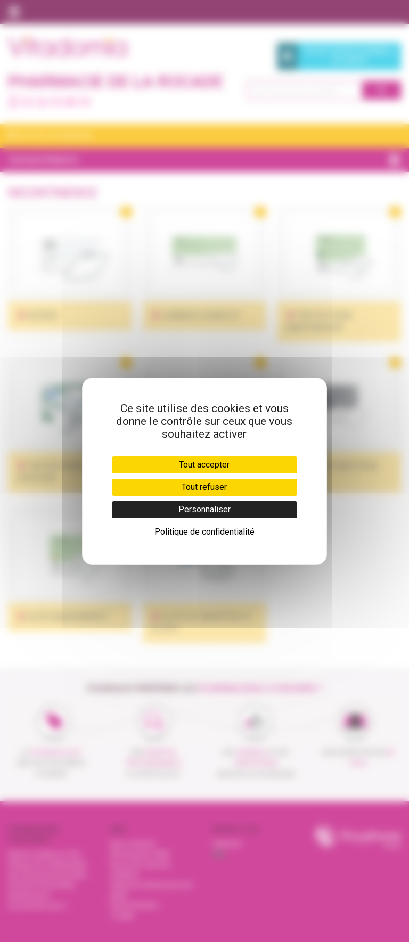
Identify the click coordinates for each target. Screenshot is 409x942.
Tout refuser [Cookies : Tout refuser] (204, 487)
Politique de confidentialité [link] (204, 532)
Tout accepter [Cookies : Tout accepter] (204, 465)
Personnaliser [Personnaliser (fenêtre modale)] (204, 509)
